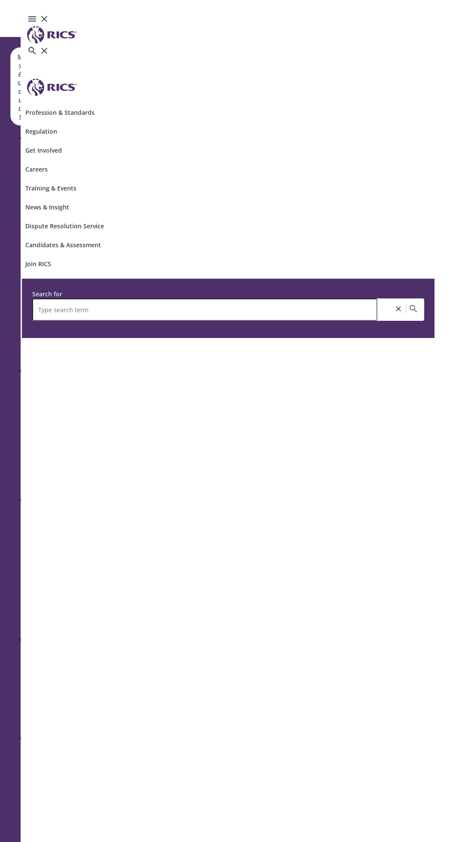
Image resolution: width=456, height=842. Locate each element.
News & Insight (47, 207)
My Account (20, 86)
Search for (47, 294)
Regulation (41, 131)
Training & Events (51, 188)
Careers (36, 169)
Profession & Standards (60, 112)
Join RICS (38, 264)
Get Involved (43, 150)
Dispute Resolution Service (64, 226)
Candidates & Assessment (63, 245)
